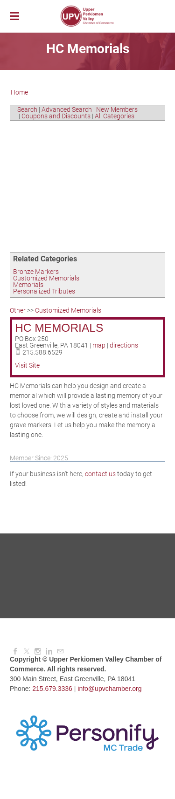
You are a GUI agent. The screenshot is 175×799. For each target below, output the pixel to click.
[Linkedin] (49, 651)
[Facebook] (15, 651)
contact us (100, 474)
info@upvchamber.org (109, 688)
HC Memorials (59, 327)
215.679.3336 (52, 688)
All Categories (114, 116)
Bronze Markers (36, 271)
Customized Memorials (46, 278)
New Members (117, 109)
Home (19, 92)
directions (124, 345)
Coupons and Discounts (56, 116)
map (98, 345)
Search (27, 109)
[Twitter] (26, 651)
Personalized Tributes (44, 291)
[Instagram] (38, 651)
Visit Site (27, 365)
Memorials (28, 284)
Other (18, 310)
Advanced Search (67, 109)
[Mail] (60, 651)
